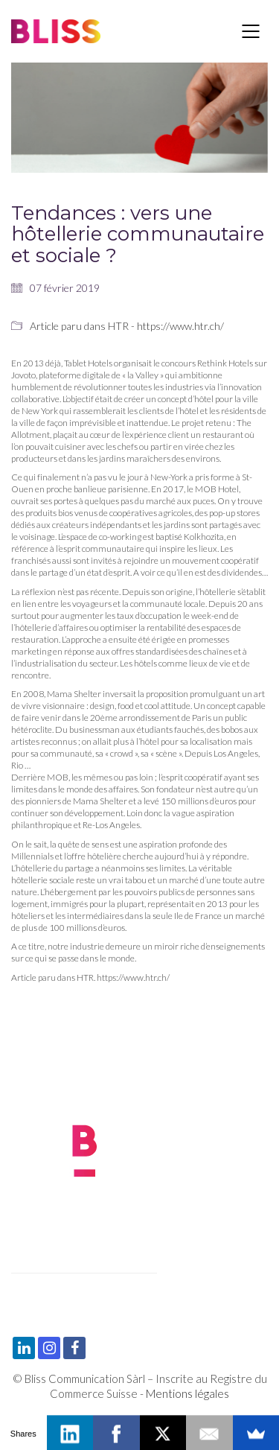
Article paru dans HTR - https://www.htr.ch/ (127, 325)
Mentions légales (187, 1393)
